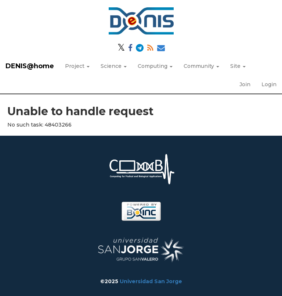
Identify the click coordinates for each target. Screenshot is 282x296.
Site (238, 66)
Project (77, 66)
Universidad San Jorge (151, 281)
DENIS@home (30, 66)
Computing (155, 66)
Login (268, 84)
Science (114, 66)
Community (201, 66)
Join (244, 84)
